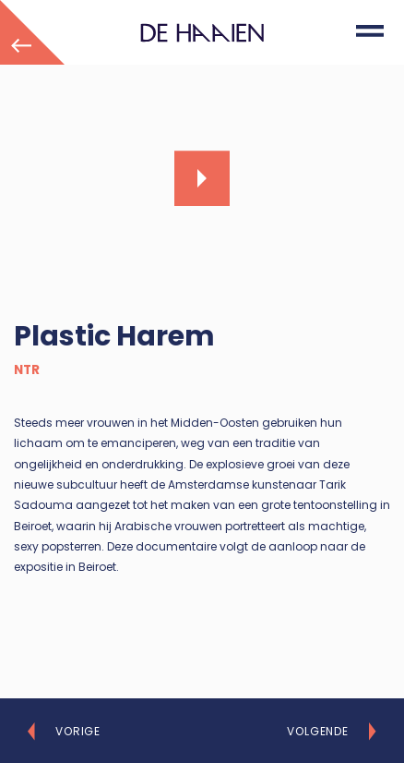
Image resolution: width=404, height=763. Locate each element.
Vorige (78, 731)
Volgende (318, 731)
